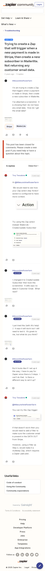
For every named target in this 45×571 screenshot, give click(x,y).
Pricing (22, 519)
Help (22, 523)
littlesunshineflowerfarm (22, 81)
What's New (8, 24)
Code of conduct (14, 482)
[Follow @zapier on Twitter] (32, 554)
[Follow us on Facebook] (17, 554)
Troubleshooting (12, 30)
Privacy (35, 567)
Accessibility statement (31, 511)
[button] (39, 4)
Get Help (7, 18)
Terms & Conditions (12, 511)
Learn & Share (23, 18)
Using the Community (16, 486)
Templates (22, 544)
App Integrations (22, 548)
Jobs (22, 536)
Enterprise (22, 540)
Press (22, 531)
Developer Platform (22, 527)
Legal (26, 567)
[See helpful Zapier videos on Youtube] (37, 554)
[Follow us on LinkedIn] (22, 554)
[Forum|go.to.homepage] (17, 4)
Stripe (9, 126)
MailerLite (21, 126)
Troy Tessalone (18, 175)
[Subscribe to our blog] (27, 554)
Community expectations (17, 491)
